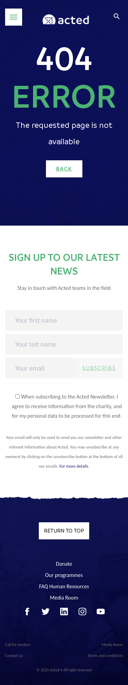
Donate (64, 564)
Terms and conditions (105, 655)
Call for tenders (17, 644)
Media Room (64, 597)
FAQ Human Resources (64, 586)
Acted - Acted (65, 17)
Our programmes (64, 575)
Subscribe (99, 368)
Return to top (64, 531)
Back (64, 169)
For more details (73, 466)
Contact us (13, 655)
